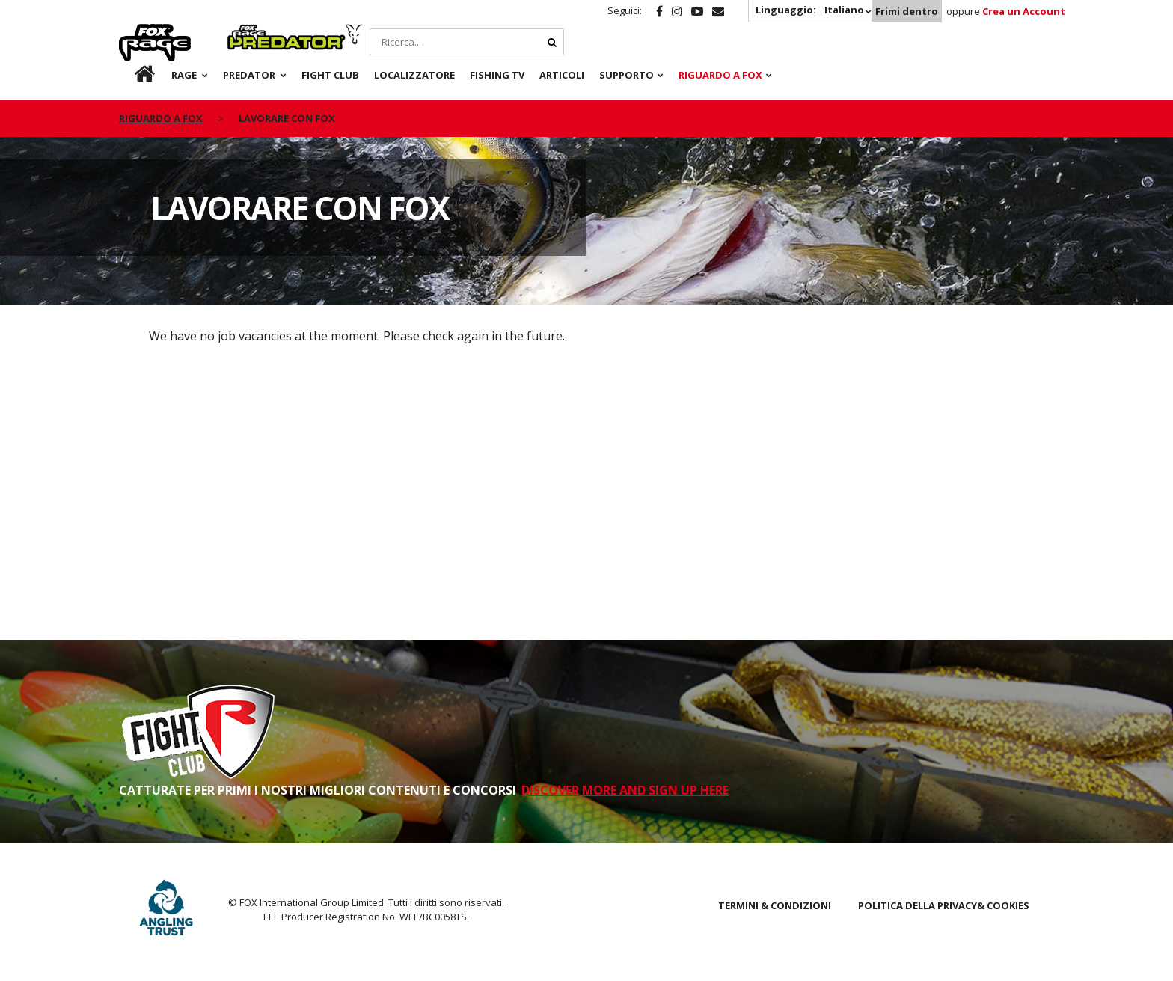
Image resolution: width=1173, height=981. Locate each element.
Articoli (561, 75)
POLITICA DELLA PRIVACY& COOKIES (943, 905)
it (130, 75)
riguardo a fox (161, 118)
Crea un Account (1023, 11)
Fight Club (330, 75)
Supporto (626, 75)
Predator (252, 32)
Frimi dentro (906, 11)
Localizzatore (414, 75)
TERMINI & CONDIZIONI (774, 905)
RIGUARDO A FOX (720, 75)
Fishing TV (497, 75)
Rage (133, 32)
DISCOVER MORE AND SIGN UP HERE (625, 790)
